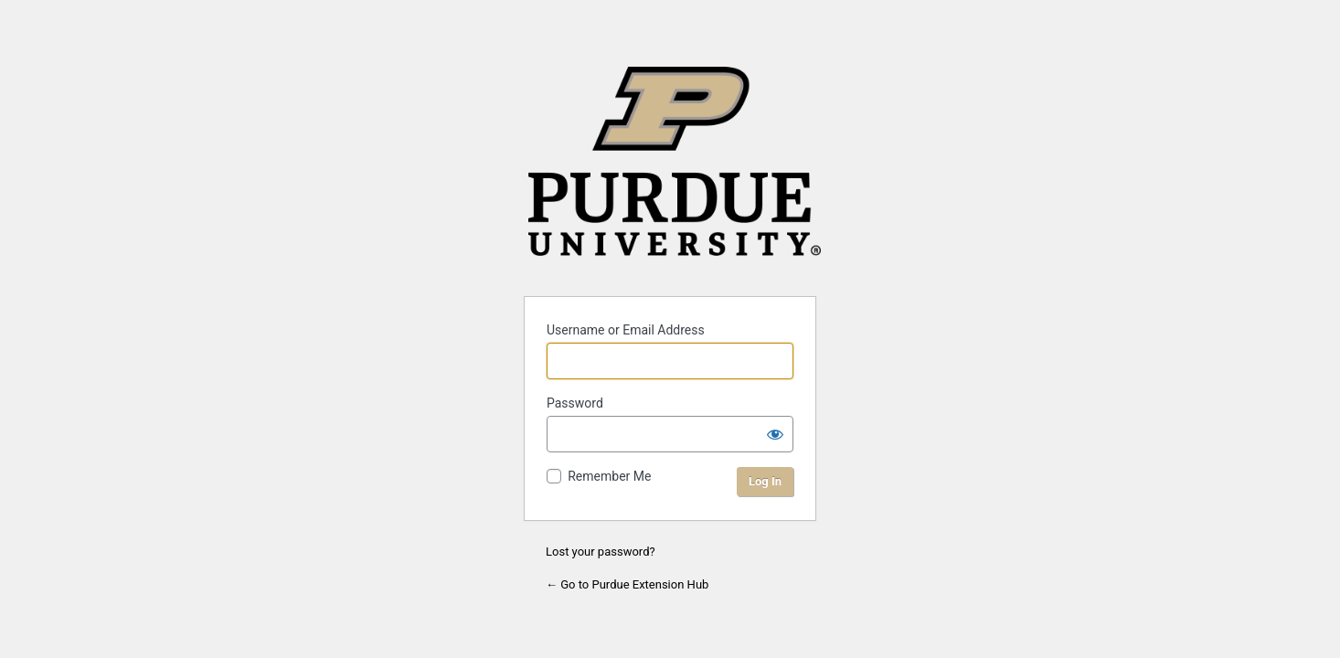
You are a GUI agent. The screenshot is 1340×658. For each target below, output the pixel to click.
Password (575, 403)
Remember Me (609, 476)
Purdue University (674, 170)
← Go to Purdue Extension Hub (627, 584)
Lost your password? (600, 551)
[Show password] (775, 434)
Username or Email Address (626, 330)
